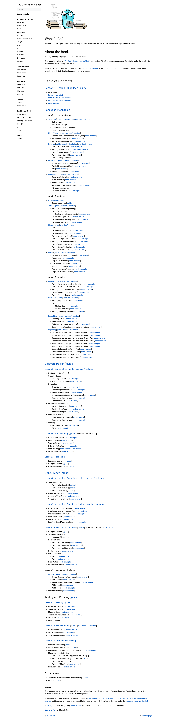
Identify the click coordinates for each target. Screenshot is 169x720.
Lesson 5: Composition (56, 369)
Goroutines (21, 84)
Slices (19, 45)
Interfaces (20, 55)
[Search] (29, 9)
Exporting (20, 61)
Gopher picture (50, 710)
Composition (21, 69)
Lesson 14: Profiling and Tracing (60, 641)
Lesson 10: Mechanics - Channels (61, 527)
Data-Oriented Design (56, 200)
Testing (20, 99)
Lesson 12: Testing (54, 602)
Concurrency (21, 81)
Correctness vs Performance (59, 101)
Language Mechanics (25, 19)
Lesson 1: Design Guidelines (61, 88)
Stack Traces (21, 114)
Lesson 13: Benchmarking (57, 626)
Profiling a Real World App (26, 121)
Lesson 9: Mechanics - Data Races (61, 504)
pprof (19, 127)
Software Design (23, 66)
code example (68, 119)
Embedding (21, 58)
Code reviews (53, 103)
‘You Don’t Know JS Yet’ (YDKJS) (77, 61)
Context (20, 94)
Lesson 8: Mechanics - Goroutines (61, 478)
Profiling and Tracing (24, 111)
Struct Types (21, 26)
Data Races (21, 88)
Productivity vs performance (59, 98)
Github (19, 135)
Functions (20, 35)
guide (83, 88)
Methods (20, 51)
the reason (77, 449)
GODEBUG (20, 124)
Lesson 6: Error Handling (56, 433)
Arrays (19, 42)
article (72, 485)
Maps (19, 48)
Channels (20, 91)
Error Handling (22, 73)
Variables (20, 22)
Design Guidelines (23, 14)
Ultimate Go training (90, 68)
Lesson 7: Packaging (55, 457)
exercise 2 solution (85, 144)
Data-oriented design (24, 38)
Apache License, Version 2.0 (137, 701)
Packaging (21, 76)
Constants (21, 32)
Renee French (76, 706)
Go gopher (52, 706)
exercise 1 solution (82, 119)
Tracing (19, 130)
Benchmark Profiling (24, 117)
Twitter (19, 139)
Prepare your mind (55, 95)
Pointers (20, 29)
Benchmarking (22, 106)
